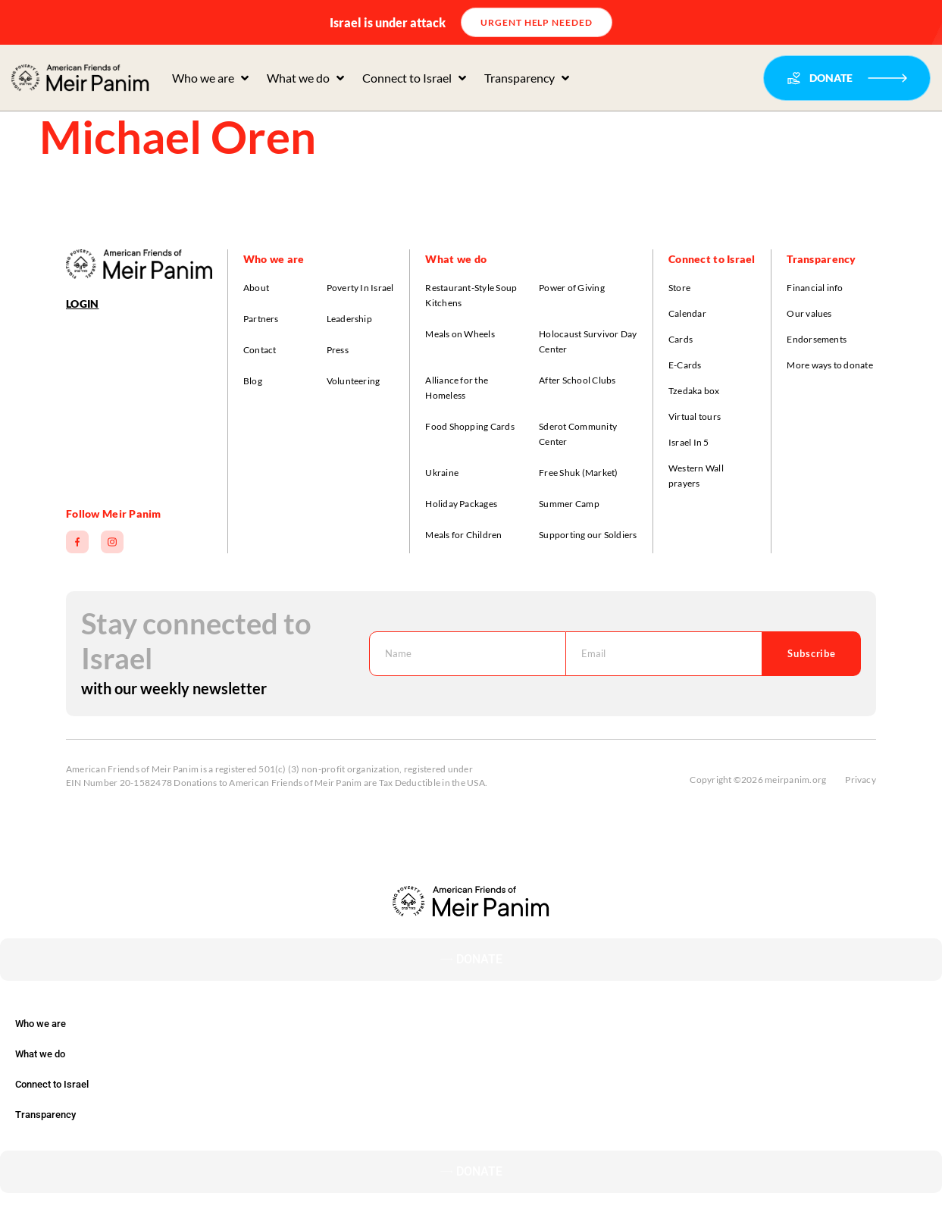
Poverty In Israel (360, 287)
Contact (260, 349)
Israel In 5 (688, 442)
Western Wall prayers (696, 475)
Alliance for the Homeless (456, 387)
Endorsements (817, 339)
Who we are (40, 1023)
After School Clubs (577, 380)
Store (679, 287)
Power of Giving (572, 287)
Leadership (349, 318)
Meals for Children (463, 534)
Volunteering (353, 381)
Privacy (860, 779)
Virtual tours (694, 416)
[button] (211, 78)
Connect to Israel (52, 1084)
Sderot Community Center (578, 434)
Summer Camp (569, 503)
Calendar (687, 313)
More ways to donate (830, 365)
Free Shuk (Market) (578, 472)
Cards (680, 339)
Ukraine (441, 472)
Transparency (45, 1114)
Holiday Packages (461, 503)
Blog (252, 381)
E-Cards (685, 365)
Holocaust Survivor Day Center (588, 341)
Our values (809, 313)
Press (338, 349)
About (256, 287)
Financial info (815, 287)
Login (82, 303)
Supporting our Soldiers (588, 534)
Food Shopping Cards (470, 426)
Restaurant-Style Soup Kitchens (471, 295)
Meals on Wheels (460, 334)
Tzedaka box (694, 390)
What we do (40, 1054)
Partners (261, 318)
